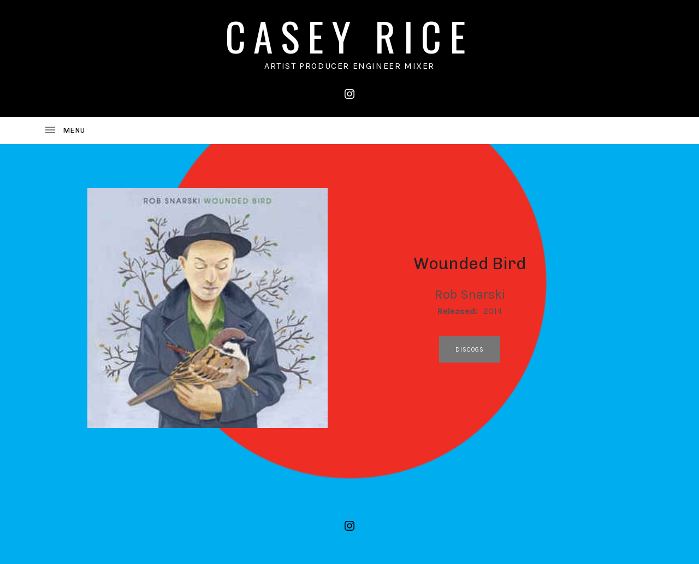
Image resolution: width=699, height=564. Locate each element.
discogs (469, 349)
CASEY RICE (349, 36)
